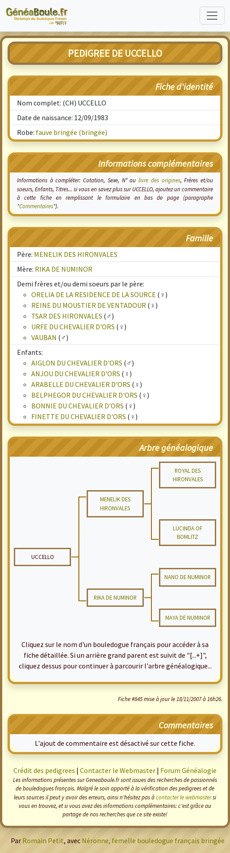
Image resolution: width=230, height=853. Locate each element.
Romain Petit (43, 840)
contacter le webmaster (183, 797)
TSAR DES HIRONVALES (66, 315)
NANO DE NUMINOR (187, 576)
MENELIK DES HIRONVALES (75, 254)
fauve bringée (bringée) (71, 132)
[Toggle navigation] (212, 16)
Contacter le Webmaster (117, 770)
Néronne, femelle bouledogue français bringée (153, 840)
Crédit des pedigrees (44, 770)
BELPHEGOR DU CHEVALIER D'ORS (84, 395)
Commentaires (36, 206)
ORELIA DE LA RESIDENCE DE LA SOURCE (93, 294)
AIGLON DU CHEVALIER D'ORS (76, 362)
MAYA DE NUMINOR (187, 617)
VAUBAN (44, 337)
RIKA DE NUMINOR (63, 269)
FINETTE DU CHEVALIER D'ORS (78, 416)
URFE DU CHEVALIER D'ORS (73, 326)
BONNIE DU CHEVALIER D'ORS (77, 405)
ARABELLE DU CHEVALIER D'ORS (80, 384)
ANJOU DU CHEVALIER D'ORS (75, 373)
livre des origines (159, 180)
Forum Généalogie (188, 770)
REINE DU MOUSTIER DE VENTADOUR (88, 305)
